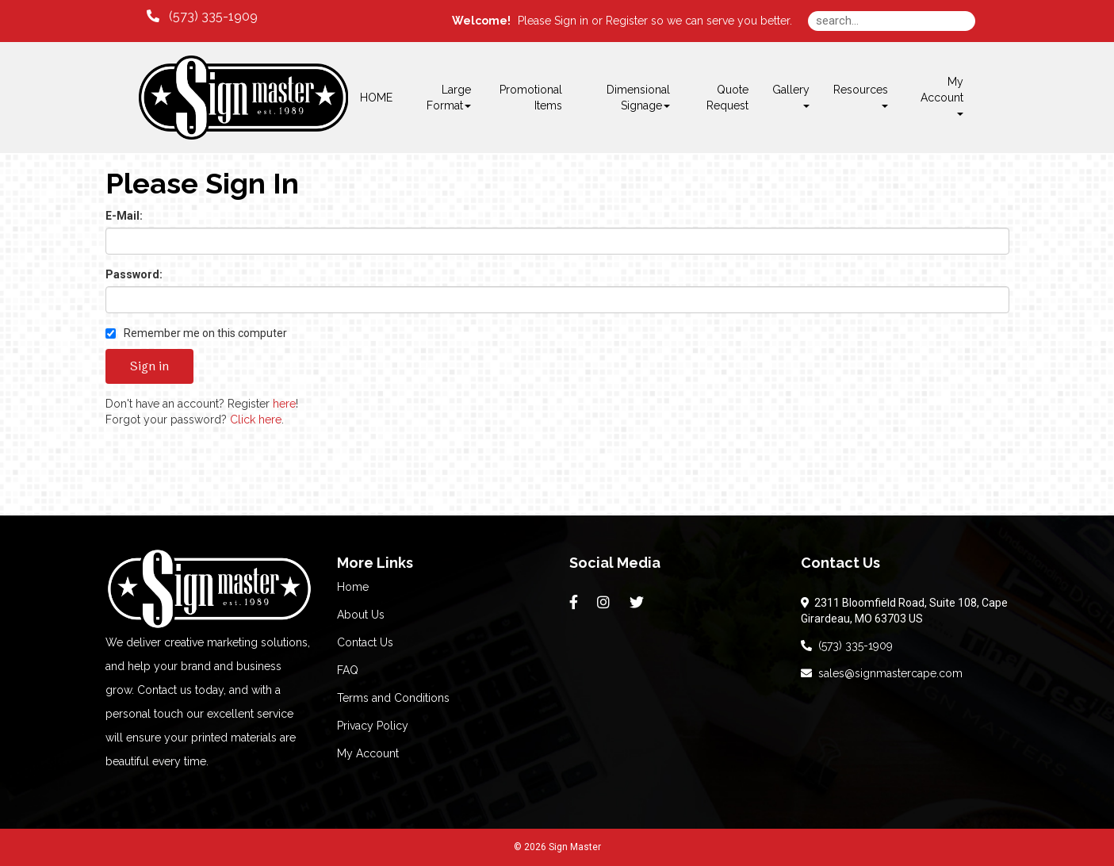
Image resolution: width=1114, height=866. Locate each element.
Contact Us (365, 642)
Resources (860, 95)
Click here (255, 419)
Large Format (449, 97)
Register (627, 20)
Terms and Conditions (393, 698)
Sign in (571, 20)
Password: (134, 274)
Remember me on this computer (196, 333)
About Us (361, 614)
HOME (376, 97)
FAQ (347, 670)
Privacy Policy (372, 725)
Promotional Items (531, 97)
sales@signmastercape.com (882, 673)
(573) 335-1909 (847, 645)
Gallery (791, 95)
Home (353, 587)
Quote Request (727, 97)
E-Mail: (124, 215)
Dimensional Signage (638, 97)
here (284, 403)
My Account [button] (942, 95)
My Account (368, 753)
